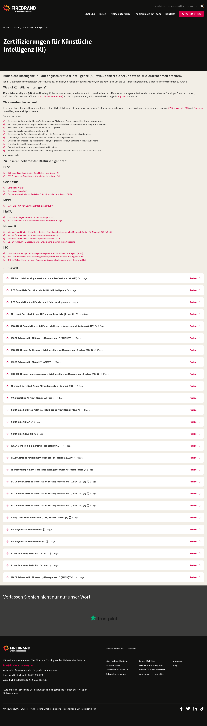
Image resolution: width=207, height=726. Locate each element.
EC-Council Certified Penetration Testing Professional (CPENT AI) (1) (48, 481)
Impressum (177, 661)
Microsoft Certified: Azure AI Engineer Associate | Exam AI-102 (45, 314)
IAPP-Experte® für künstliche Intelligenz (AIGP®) (30, 205)
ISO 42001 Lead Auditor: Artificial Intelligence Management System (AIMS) (52, 350)
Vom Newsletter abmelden (151, 674)
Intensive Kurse (113, 665)
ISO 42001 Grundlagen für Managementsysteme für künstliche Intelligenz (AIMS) (45, 253)
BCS (186, 108)
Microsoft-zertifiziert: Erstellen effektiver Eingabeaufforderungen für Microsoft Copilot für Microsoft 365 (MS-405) (60, 232)
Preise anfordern (120, 13)
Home (6, 27)
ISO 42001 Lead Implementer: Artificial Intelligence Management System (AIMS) (55, 374)
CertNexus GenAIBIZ (17, 191)
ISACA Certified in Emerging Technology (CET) (36, 445)
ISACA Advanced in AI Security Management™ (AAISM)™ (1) (42, 577)
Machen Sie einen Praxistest (152, 669)
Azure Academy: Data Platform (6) (30, 565)
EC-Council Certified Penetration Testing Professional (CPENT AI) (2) (48, 493)
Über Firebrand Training (117, 661)
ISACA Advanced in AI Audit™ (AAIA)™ (31, 362)
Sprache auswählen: (176, 6)
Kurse (102, 13)
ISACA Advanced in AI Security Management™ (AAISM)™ (41, 338)
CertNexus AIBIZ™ (16, 187)
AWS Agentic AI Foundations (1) (28, 541)
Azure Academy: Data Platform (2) (30, 553)
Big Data (121, 96)
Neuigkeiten (160, 6)
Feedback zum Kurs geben (151, 665)
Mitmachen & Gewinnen (117, 669)
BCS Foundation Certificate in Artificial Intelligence (39, 302)
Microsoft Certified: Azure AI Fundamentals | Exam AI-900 (42, 385)
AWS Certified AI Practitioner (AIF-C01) (32, 397)
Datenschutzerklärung (116, 674)
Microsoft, (179, 108)
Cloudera (198, 108)
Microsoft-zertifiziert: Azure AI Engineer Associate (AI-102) (35, 238)
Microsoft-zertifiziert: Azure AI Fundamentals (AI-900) (33, 235)
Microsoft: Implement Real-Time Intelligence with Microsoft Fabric (47, 469)
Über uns (89, 13)
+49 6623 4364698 (191, 13)
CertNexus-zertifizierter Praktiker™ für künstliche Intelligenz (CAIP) (40, 194)
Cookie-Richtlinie (147, 661)
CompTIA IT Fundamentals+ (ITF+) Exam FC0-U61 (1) (39, 517)
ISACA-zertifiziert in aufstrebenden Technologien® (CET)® (35, 220)
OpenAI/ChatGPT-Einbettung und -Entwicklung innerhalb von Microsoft (41, 241)
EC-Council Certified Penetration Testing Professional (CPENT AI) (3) (48, 505)
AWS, (170, 108)
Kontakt (170, 13)
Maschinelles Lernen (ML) (50, 96)
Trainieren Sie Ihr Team (147, 13)
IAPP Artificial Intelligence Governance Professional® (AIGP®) (44, 278)
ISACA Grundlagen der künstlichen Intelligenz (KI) (31, 217)
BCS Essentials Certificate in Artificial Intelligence (38, 290)
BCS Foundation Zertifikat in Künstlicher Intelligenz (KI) (34, 176)
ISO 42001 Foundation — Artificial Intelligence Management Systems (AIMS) (52, 326)
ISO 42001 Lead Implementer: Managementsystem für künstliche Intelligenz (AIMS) (47, 259)
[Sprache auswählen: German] (192, 6)
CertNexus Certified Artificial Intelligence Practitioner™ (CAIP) (45, 409)
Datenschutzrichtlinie (87, 708)
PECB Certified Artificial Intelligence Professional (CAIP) (42, 457)
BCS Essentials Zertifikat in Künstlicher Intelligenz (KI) (33, 173)
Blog (174, 665)
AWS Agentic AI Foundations (26, 529)
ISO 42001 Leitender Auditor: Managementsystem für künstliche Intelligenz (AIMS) (46, 256)
